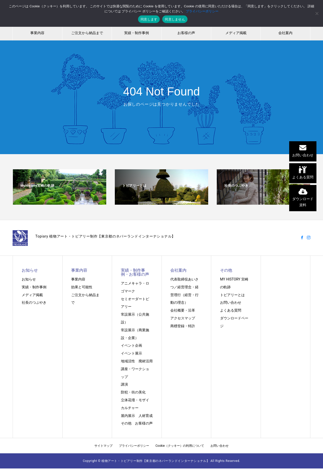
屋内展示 (128, 416)
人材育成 (146, 416)
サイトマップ (103, 446)
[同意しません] (316, 13)
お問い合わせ (230, 302)
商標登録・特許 (182, 326)
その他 (126, 423)
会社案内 (285, 33)
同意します (149, 19)
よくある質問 (230, 310)
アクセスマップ (182, 318)
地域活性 (128, 361)
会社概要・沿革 (182, 310)
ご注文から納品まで (87, 33)
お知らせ (29, 279)
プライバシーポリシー (134, 446)
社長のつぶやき (34, 302)
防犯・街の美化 (133, 392)
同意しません (175, 19)
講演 (124, 384)
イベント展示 (131, 353)
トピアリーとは (232, 295)
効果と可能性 (81, 287)
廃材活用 (146, 361)
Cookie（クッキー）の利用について (179, 446)
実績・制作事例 (136, 33)
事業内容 (37, 33)
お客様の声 (186, 33)
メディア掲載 (236, 33)
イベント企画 (131, 345)
